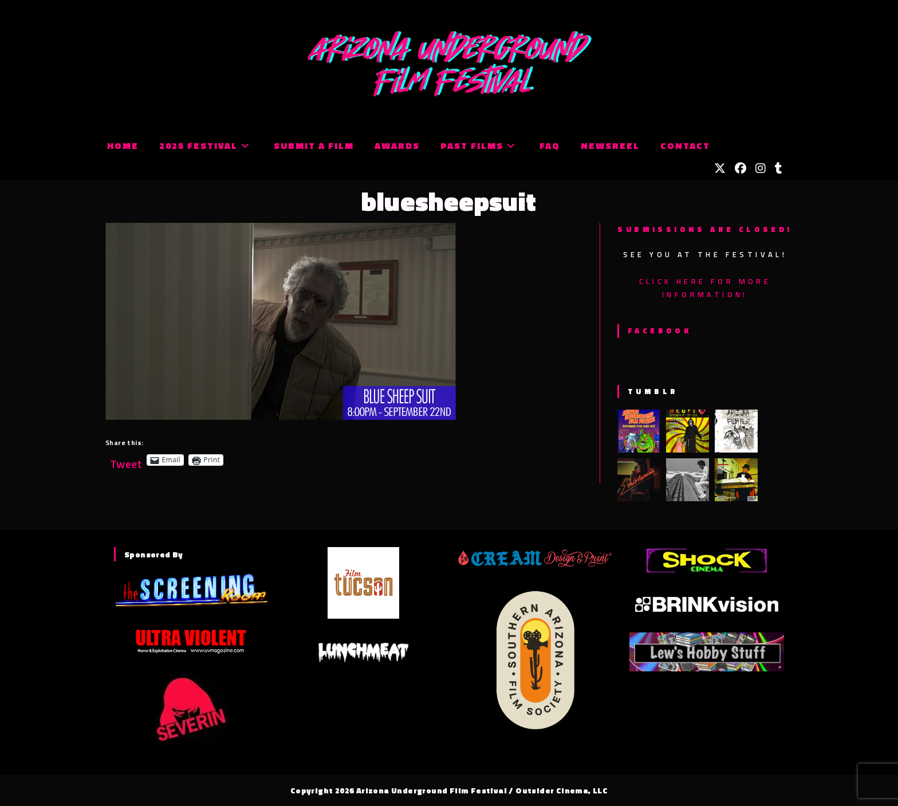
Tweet (126, 460)
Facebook (659, 330)
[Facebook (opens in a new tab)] (740, 168)
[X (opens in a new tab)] (720, 168)
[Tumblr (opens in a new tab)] (778, 168)
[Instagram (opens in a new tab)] (760, 168)
